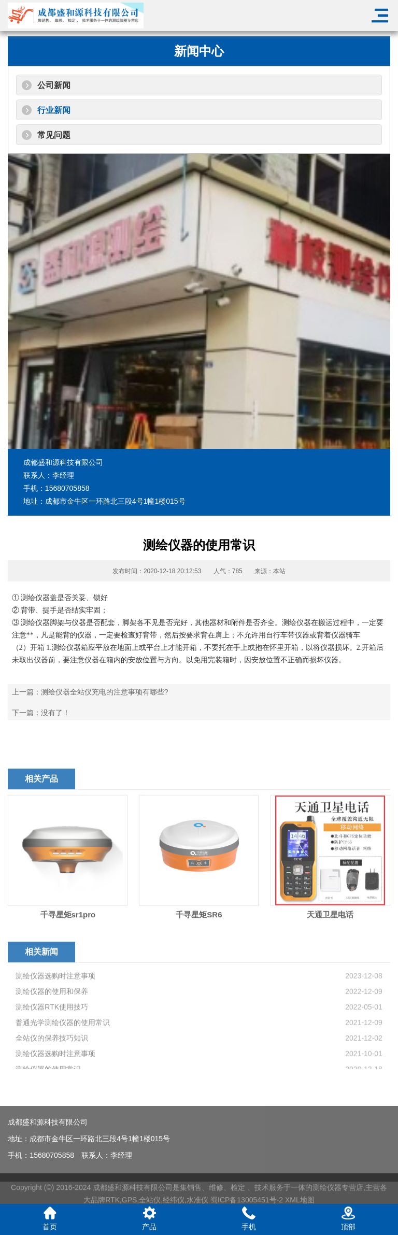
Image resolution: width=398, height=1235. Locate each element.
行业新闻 (53, 110)
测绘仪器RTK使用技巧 (52, 1066)
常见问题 (53, 135)
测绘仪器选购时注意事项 (55, 1035)
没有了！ (55, 712)
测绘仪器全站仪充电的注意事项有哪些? (104, 692)
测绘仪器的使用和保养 (52, 1051)
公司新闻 (53, 85)
